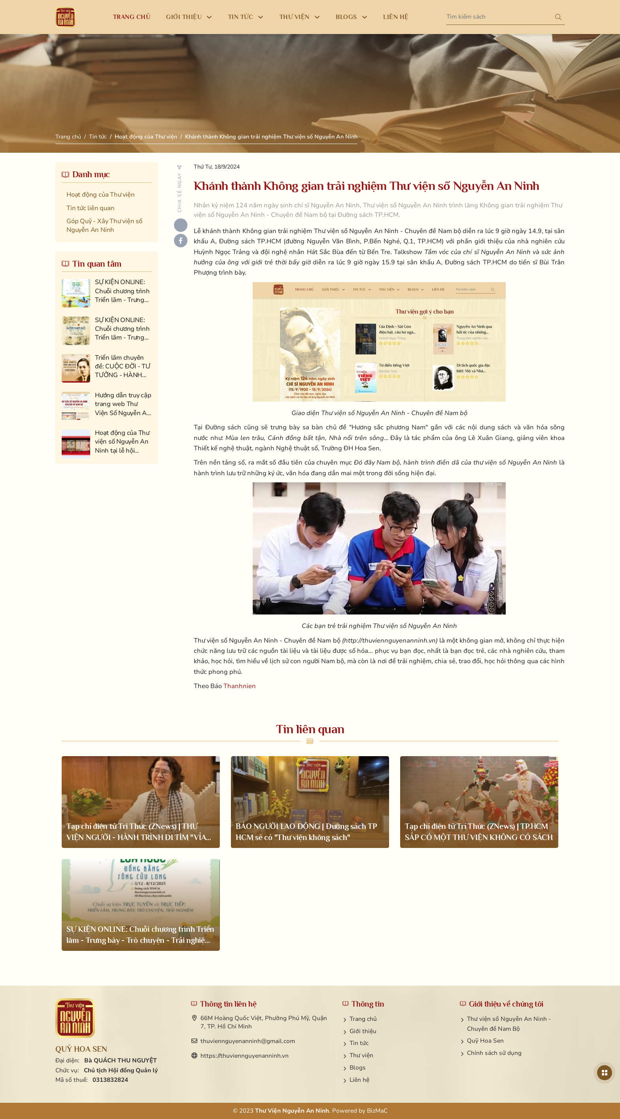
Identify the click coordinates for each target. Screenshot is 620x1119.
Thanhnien (239, 686)
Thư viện (361, 1055)
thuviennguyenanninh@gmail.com (247, 1041)
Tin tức (98, 136)
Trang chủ (68, 136)
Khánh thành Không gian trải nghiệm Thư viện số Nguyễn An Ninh (271, 136)
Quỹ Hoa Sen (485, 1041)
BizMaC (377, 1111)
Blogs (358, 1068)
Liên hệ (359, 1080)
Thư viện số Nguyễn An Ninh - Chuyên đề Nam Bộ (509, 1024)
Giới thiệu (363, 1031)
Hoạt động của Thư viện (146, 136)
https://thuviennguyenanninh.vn (244, 1056)
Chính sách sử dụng (494, 1053)
